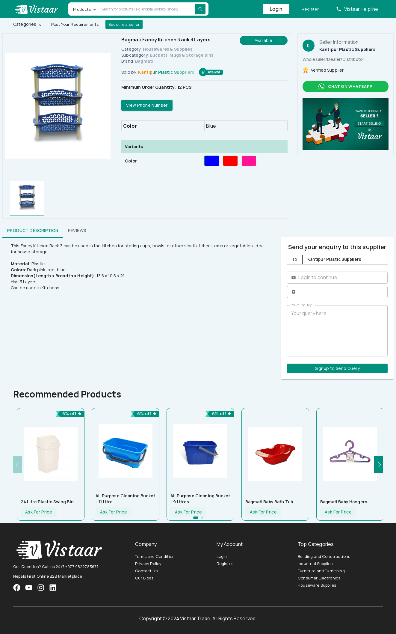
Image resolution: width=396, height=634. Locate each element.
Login (276, 9)
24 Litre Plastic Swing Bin (47, 502)
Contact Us (146, 570)
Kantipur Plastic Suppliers (166, 72)
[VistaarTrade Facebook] (16, 587)
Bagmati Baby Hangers (343, 502)
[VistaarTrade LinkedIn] (52, 587)
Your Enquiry (301, 305)
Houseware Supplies (317, 585)
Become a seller (124, 24)
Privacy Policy (148, 563)
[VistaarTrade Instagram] (28, 587)
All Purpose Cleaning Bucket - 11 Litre (125, 499)
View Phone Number (147, 105)
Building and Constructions (324, 556)
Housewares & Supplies (167, 49)
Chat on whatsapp (346, 86)
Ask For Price (39, 512)
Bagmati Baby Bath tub (269, 502)
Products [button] (82, 9)
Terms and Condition (155, 556)
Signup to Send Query (337, 369)
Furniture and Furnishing (321, 570)
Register (310, 9)
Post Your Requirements (75, 24)
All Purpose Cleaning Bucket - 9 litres (200, 499)
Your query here (337, 330)
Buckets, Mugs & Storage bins (181, 55)
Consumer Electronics (319, 578)
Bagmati (144, 61)
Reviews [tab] (77, 230)
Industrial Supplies (315, 563)
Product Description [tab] (32, 230)
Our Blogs (144, 578)
